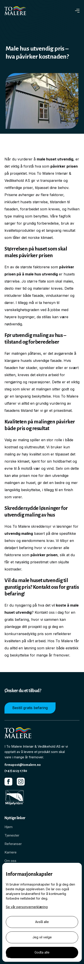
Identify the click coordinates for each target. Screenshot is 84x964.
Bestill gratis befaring (30, 708)
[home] (17, 10)
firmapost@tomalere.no (22, 765)
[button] (77, 10)
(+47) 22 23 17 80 (15, 771)
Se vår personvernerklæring (27, 907)
